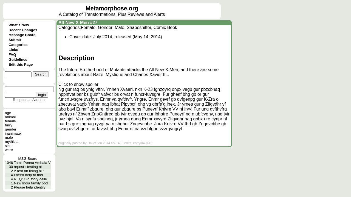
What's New (19, 25)
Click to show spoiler (78, 84)
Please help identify (30, 187)
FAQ (12, 55)
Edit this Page (21, 64)
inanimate (13, 133)
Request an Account (29, 100)
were (9, 150)
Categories (18, 45)
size (8, 146)
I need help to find (28, 175)
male (9, 137)
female (10, 121)
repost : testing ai (28, 167)
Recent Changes (23, 30)
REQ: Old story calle (30, 179)
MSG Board (28, 159)
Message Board (22, 35)
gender (10, 129)
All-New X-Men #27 (77, 22)
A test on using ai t (29, 171)
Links (13, 50)
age (8, 113)
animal (10, 117)
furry (8, 125)
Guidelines (18, 59)
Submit (15, 40)
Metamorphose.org (112, 8)
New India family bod (31, 183)
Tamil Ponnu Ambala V (32, 163)
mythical (11, 142)
